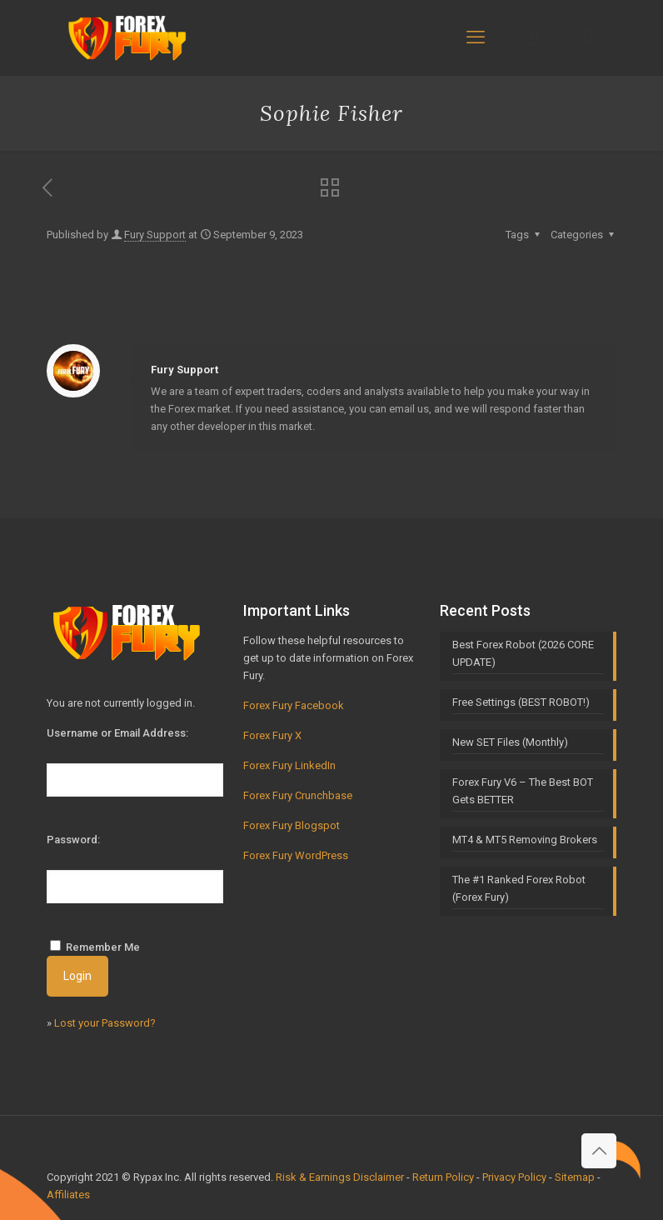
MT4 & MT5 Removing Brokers (524, 839)
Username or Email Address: (117, 733)
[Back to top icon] (598, 1150)
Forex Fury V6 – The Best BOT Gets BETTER (522, 791)
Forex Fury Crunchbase (297, 795)
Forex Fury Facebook (293, 705)
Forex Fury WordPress (295, 855)
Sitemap (575, 1177)
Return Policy (443, 1177)
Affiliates (68, 1194)
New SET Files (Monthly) (510, 742)
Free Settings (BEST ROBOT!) (521, 702)
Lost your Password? (105, 1023)
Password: (73, 839)
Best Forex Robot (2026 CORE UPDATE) (523, 653)
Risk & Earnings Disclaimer (340, 1177)
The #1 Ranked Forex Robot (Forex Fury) (519, 888)
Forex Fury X (272, 735)
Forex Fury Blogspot (291, 825)
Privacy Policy (514, 1177)
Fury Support (155, 234)
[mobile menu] (475, 37)
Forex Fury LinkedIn (289, 765)
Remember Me (103, 947)
